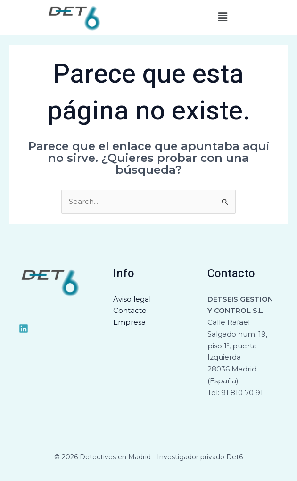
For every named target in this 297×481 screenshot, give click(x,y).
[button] (222, 17)
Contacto (130, 310)
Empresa (129, 322)
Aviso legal (132, 299)
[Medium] (23, 328)
